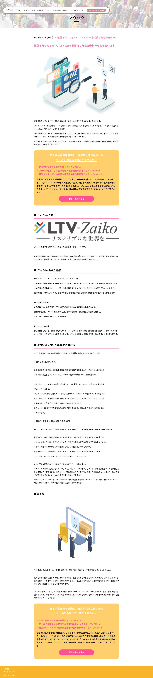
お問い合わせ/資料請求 (96, 10)
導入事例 (40, 10)
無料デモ (66, 10)
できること (26, 10)
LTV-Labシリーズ (77, 10)
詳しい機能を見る (76, 198)
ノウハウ (49, 37)
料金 (33, 10)
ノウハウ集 (57, 10)
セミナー (48, 10)
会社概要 (7, 669)
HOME (18, 10)
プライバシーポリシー (11, 672)
